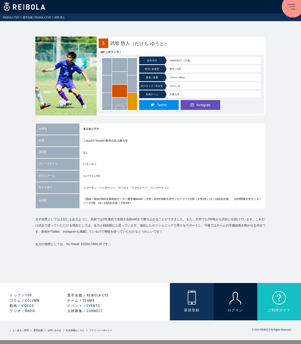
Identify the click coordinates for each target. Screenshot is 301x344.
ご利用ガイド (279, 310)
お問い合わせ (54, 330)
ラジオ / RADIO (23, 311)
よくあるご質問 (20, 330)
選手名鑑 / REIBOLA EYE (88, 295)
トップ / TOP (21, 295)
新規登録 (191, 310)
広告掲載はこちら (75, 330)
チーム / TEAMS (80, 300)
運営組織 (38, 330)
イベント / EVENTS (83, 306)
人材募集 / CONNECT (85, 311)
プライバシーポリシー (100, 330)
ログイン (235, 310)
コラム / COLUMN (25, 300)
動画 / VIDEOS (22, 306)
